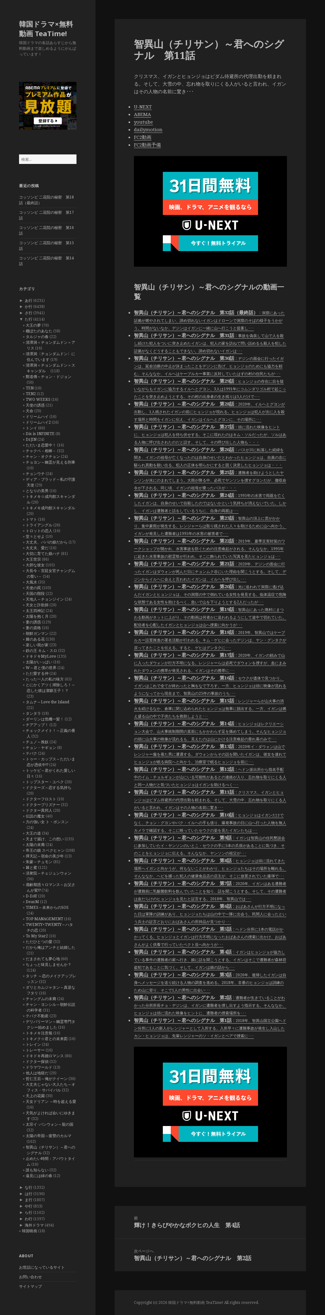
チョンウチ (35, 473)
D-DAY (31, 896)
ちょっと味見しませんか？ (48, 964)
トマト (31, 519)
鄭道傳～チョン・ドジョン (48, 376)
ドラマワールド (39, 1067)
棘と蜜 (31, 867)
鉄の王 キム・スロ (41, 650)
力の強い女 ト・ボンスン (47, 821)
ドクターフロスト (41, 799)
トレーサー (35, 1050)
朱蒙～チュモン (39, 861)
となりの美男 (37, 490)
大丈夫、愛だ (37, 547)
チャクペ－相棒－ (41, 450)
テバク (31, 753)
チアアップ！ (37, 724)
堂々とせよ (35, 536)
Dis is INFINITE (40, 433)
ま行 (28, 1199)
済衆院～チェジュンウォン (48, 873)
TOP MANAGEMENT (44, 918)
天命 (29, 410)
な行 (28, 1187)
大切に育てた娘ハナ (43, 553)
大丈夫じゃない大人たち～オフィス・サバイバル (50, 1087)
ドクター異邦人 (39, 810)
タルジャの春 (37, 336)
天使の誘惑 (35, 405)
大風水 (31, 582)
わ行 (28, 1218)
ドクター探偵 (37, 1061)
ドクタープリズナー (43, 804)
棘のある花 (35, 639)
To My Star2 (37, 936)
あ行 (28, 300)
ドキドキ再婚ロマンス (45, 1055)
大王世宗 (33, 559)
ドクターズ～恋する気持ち (48, 787)
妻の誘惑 (33, 622)
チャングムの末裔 (41, 998)
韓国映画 (29, 1231)
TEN (30, 388)
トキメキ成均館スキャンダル (50, 508)
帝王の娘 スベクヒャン (45, 850)
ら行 (28, 1212)
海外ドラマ (34, 1225)
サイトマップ (30, 1286)
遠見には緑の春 (39, 1175)
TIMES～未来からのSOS (47, 907)
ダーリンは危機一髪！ (45, 719)
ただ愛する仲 (37, 673)
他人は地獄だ (37, 1073)
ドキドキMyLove (41, 656)
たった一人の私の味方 (45, 679)
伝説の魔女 (35, 816)
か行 (28, 306)
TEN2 (31, 393)
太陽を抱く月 (37, 616)
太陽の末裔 (35, 844)
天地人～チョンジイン (45, 599)
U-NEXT (143, 106)
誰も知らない (37, 1170)
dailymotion (148, 129)
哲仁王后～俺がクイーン (47, 1078)
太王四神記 (35, 610)
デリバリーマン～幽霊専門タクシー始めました (50, 1024)
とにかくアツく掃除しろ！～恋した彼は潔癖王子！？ (50, 687)
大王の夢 (33, 325)
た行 (28, 319)
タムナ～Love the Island (47, 702)
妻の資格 (33, 627)
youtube (143, 122)
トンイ (31, 428)
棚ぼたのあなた (39, 331)
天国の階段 (35, 593)
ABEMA (142, 114)
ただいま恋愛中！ (41, 445)
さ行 (28, 313)
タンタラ (33, 713)
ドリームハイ (37, 416)
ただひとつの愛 (39, 941)
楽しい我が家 (37, 645)
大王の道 (33, 833)
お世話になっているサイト (42, 1267)
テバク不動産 (37, 1016)
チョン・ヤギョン (41, 747)
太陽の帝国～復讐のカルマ (48, 1135)
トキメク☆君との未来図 (47, 1038)
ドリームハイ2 (38, 422)
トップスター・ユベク (45, 781)
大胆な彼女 (35, 565)
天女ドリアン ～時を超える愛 (51, 1101)
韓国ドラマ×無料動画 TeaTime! (46, 28)
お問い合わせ (30, 1276)
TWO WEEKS (38, 399)
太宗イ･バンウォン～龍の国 (49, 1124)
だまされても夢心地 (43, 958)
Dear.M (32, 901)
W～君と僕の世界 (41, 667)
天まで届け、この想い (45, 839)
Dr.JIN (31, 439)
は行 (28, 1193)
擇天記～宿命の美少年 (45, 856)
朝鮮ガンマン (37, 633)
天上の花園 (35, 1095)
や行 (28, 1206)
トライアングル (39, 525)
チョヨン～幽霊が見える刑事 (50, 462)
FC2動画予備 (147, 144)
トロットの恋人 (39, 530)
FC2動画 (142, 137)
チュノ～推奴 (37, 742)
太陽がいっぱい (39, 662)
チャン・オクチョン (43, 456)
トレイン (33, 1044)
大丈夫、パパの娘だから (47, 542)
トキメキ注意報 (39, 1033)
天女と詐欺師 (37, 605)
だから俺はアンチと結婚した (50, 947)
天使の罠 (33, 587)
